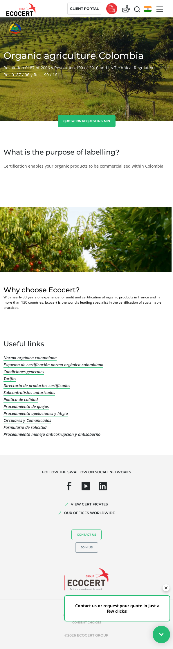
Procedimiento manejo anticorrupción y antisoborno (51, 434)
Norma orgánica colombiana (30, 357)
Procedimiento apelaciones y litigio (35, 413)
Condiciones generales (23, 371)
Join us (87, 547)
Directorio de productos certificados (36, 385)
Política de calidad (20, 399)
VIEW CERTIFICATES (89, 504)
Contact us (86, 534)
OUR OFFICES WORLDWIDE (89, 513)
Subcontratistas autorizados (29, 392)
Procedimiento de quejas (26, 406)
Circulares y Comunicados (27, 420)
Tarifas (9, 378)
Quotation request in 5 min (86, 121)
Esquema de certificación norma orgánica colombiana (53, 364)
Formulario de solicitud (24, 427)
